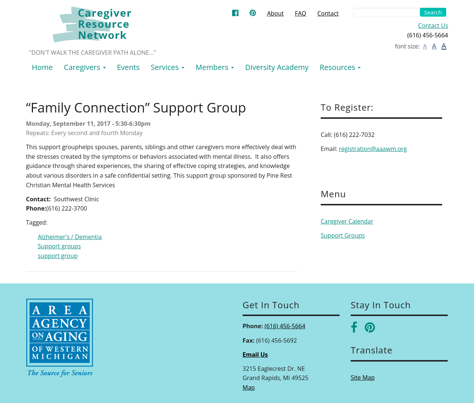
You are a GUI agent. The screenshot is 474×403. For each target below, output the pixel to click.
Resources (340, 67)
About (275, 13)
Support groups (59, 246)
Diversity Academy (276, 67)
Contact (327, 13)
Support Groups (343, 235)
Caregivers (85, 67)
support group (58, 256)
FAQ (300, 13)
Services (167, 67)
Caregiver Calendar (347, 221)
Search (433, 12)
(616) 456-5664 (284, 326)
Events (128, 67)
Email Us (255, 354)
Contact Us (433, 25)
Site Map (363, 377)
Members (215, 67)
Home (42, 67)
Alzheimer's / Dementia (70, 237)
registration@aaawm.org (373, 149)
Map (249, 387)
